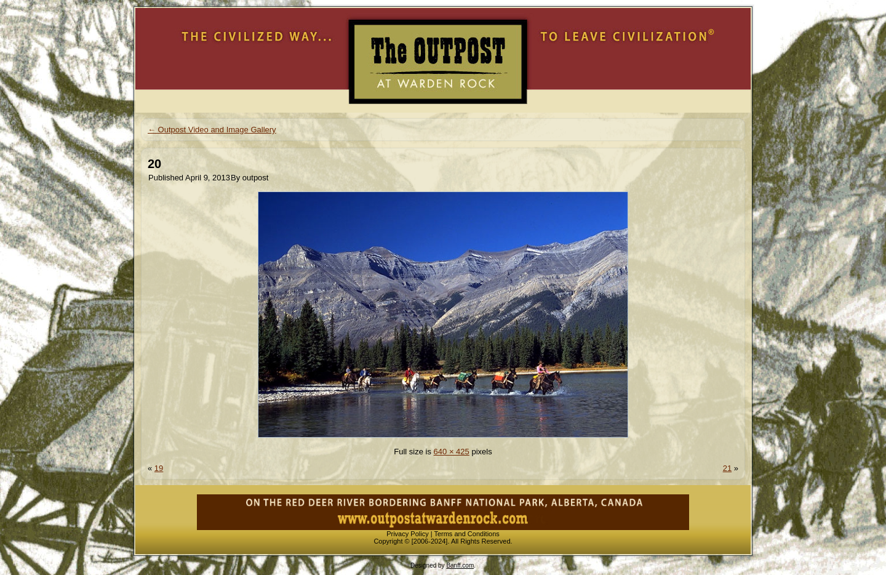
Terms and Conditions (466, 533)
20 (154, 164)
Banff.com (460, 565)
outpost (255, 177)
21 (727, 468)
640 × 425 (451, 451)
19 (158, 468)
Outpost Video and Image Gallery (212, 129)
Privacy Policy (407, 533)
